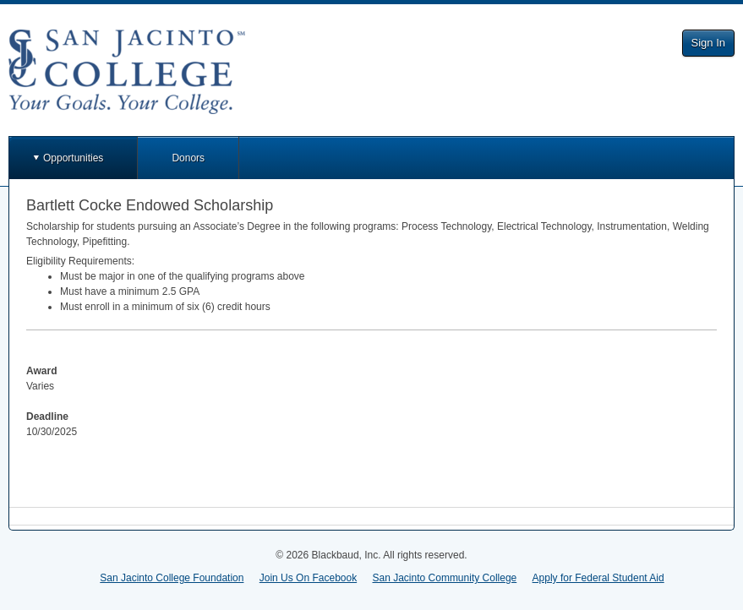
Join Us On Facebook (308, 578)
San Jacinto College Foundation (171, 578)
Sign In (708, 42)
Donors (188, 158)
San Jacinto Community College (445, 578)
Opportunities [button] (73, 158)
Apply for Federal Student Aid (598, 578)
